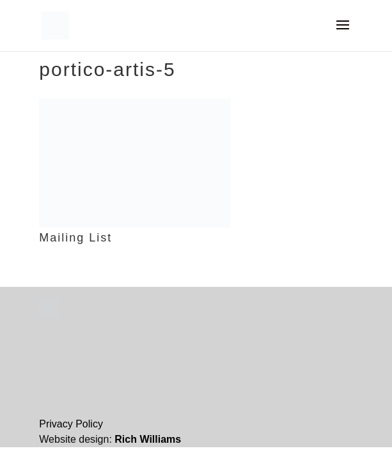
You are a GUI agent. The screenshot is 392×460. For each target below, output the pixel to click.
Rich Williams (147, 439)
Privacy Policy (71, 423)
